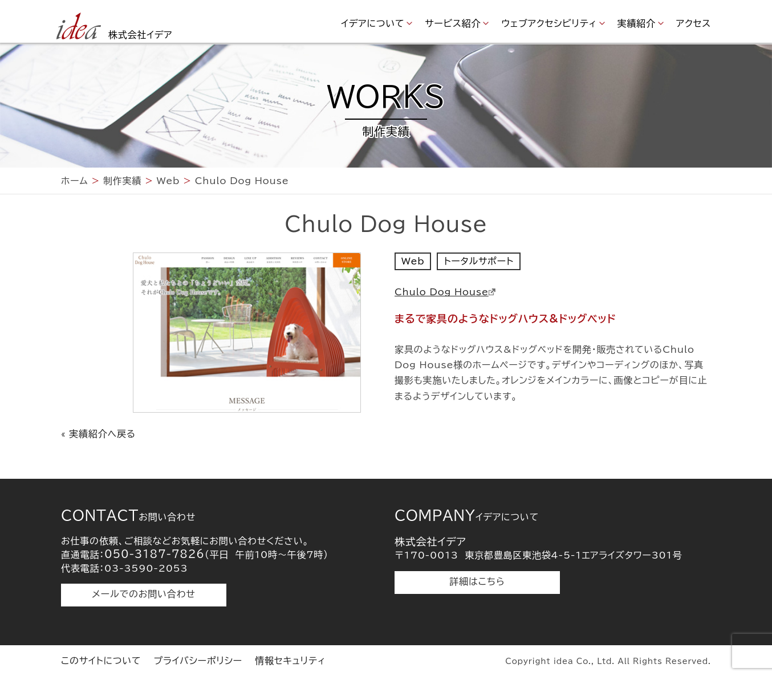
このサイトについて (101, 660)
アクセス (693, 23)
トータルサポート (478, 261)
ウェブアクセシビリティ (548, 23)
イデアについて (372, 23)
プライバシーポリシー (197, 660)
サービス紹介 (453, 23)
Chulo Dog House (445, 291)
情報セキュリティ (290, 660)
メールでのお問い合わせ (143, 593)
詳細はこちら (477, 581)
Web (412, 261)
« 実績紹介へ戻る (98, 433)
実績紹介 (636, 23)
